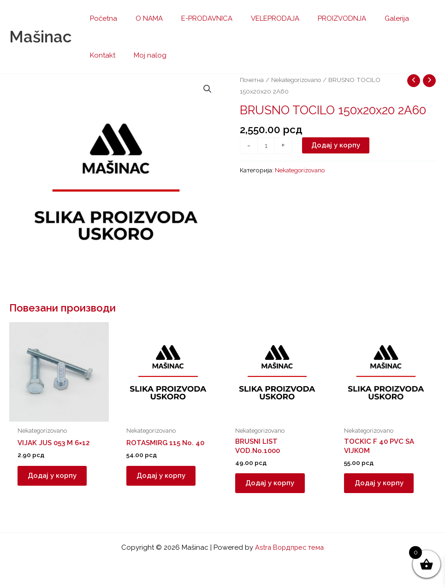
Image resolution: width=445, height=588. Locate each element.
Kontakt (410, 18)
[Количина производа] (266, 145)
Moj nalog (104, 55)
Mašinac (40, 36)
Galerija (371, 18)
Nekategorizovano (298, 79)
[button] (207, 89)
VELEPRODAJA (259, 18)
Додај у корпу (336, 145)
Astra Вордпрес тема (289, 547)
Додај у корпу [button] (55, 477)
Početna (101, 18)
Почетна (252, 79)
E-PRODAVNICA (195, 18)
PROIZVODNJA (321, 18)
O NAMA (142, 18)
